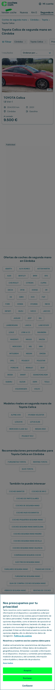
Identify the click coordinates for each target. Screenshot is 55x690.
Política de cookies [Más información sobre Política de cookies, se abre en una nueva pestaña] (23, 636)
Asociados (8, 663)
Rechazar (27, 678)
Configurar (27, 685)
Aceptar (28, 670)
